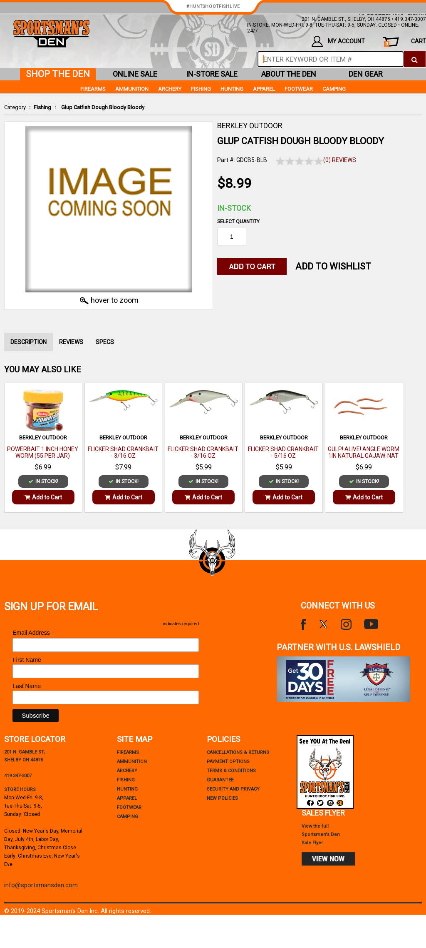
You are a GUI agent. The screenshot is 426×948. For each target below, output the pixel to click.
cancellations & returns (238, 752)
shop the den (58, 74)
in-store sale (212, 74)
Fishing (42, 107)
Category (15, 107)
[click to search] (415, 59)
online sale (135, 74)
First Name (26, 659)
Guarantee (220, 780)
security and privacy (233, 789)
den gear (366, 74)
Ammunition (132, 89)
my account (338, 41)
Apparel (264, 89)
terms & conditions (231, 770)
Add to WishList (333, 266)
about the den (288, 74)
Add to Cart (43, 497)
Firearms (93, 89)
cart (405, 42)
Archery (169, 89)
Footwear (299, 89)
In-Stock (234, 208)
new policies (222, 798)
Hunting (231, 89)
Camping (334, 89)
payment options (228, 761)
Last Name (26, 686)
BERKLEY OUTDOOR (249, 125)
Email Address (33, 633)
